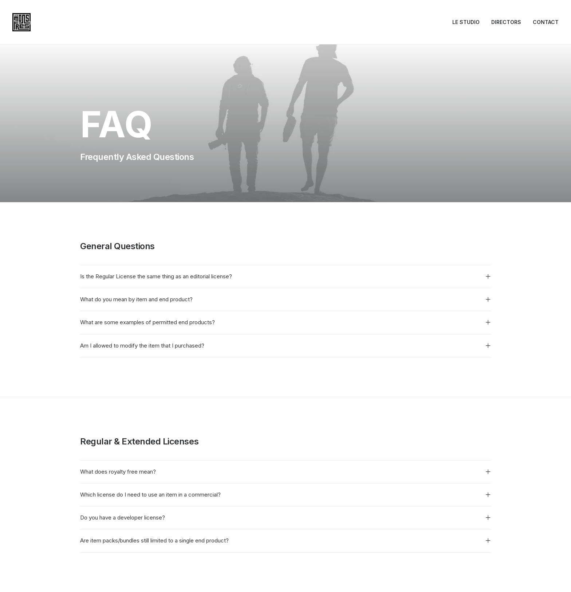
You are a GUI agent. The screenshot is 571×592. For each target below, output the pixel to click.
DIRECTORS (506, 22)
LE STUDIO (466, 22)
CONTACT (546, 22)
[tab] (285, 276)
